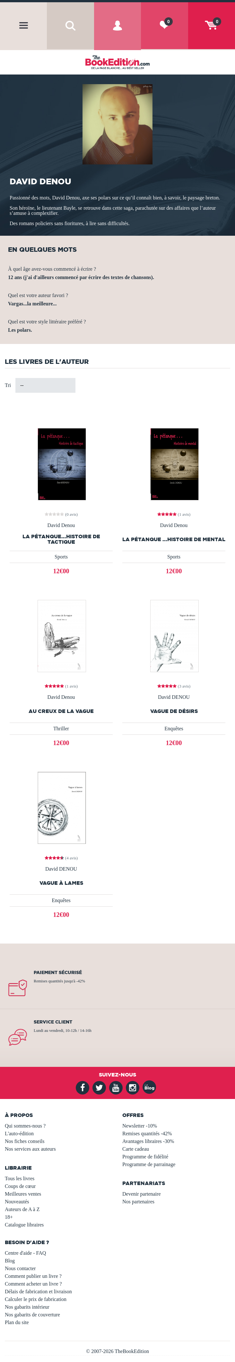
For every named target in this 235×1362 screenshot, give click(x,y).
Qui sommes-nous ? (25, 1126)
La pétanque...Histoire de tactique (61, 539)
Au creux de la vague (61, 711)
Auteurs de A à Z (22, 1209)
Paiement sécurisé (58, 972)
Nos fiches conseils (25, 1141)
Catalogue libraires (24, 1224)
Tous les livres (19, 1178)
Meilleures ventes (23, 1194)
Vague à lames (61, 883)
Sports (61, 556)
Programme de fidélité (145, 1156)
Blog (10, 1260)
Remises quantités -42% (147, 1133)
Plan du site (17, 1322)
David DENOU (174, 697)
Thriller (61, 728)
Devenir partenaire (141, 1194)
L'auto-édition (19, 1133)
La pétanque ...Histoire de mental (173, 539)
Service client (53, 1021)
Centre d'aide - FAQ (25, 1253)
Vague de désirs (174, 711)
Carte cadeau (135, 1149)
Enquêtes (173, 728)
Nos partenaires (138, 1201)
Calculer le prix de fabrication (35, 1299)
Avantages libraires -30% (148, 1141)
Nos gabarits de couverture (32, 1314)
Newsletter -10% (139, 1126)
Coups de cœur (20, 1186)
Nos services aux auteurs (30, 1149)
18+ (9, 1217)
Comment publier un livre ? (33, 1276)
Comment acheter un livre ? (33, 1284)
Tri (8, 385)
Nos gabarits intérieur (27, 1307)
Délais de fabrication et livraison (38, 1291)
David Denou (61, 525)
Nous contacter (20, 1268)
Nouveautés (17, 1201)
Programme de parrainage (148, 1164)
